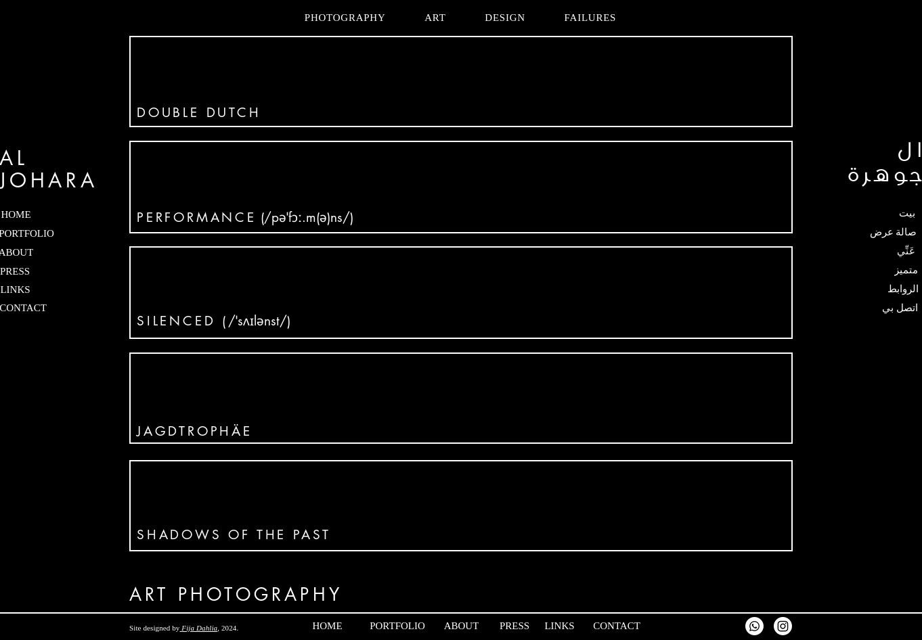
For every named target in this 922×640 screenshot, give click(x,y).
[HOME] (354, 625)
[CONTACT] (640, 625)
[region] (461, 81)
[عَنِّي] (879, 251)
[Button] (461, 81)
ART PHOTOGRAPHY (236, 594)
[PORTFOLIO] (417, 625)
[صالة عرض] (873, 232)
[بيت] (879, 213)
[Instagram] (783, 626)
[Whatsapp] (754, 626)
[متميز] (879, 269)
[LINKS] (587, 625)
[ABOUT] (488, 625)
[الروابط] (876, 288)
